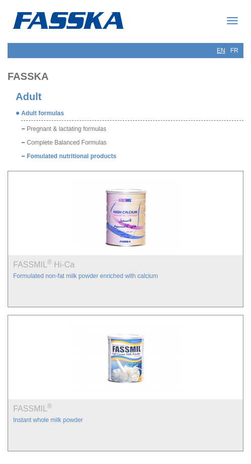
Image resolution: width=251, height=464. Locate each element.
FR (234, 50)
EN (221, 50)
